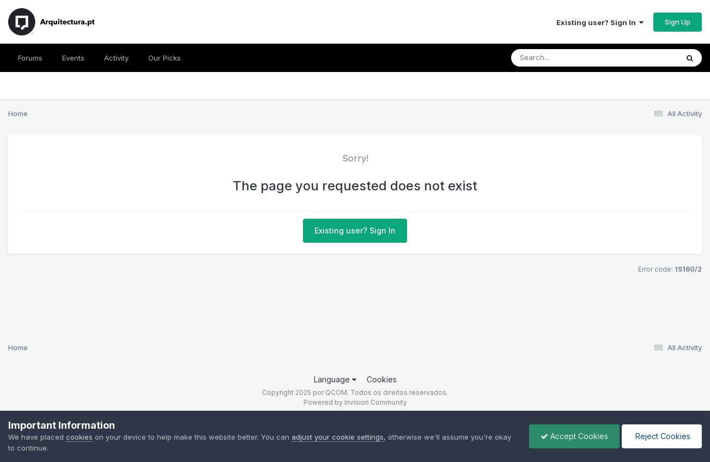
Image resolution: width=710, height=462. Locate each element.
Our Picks (164, 57)
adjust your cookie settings (338, 437)
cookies (79, 437)
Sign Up (677, 21)
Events (73, 57)
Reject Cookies (661, 436)
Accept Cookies (574, 436)
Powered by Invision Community (355, 402)
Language (335, 379)
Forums (30, 57)
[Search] (564, 58)
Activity (116, 57)
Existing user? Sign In (600, 22)
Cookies (382, 379)
